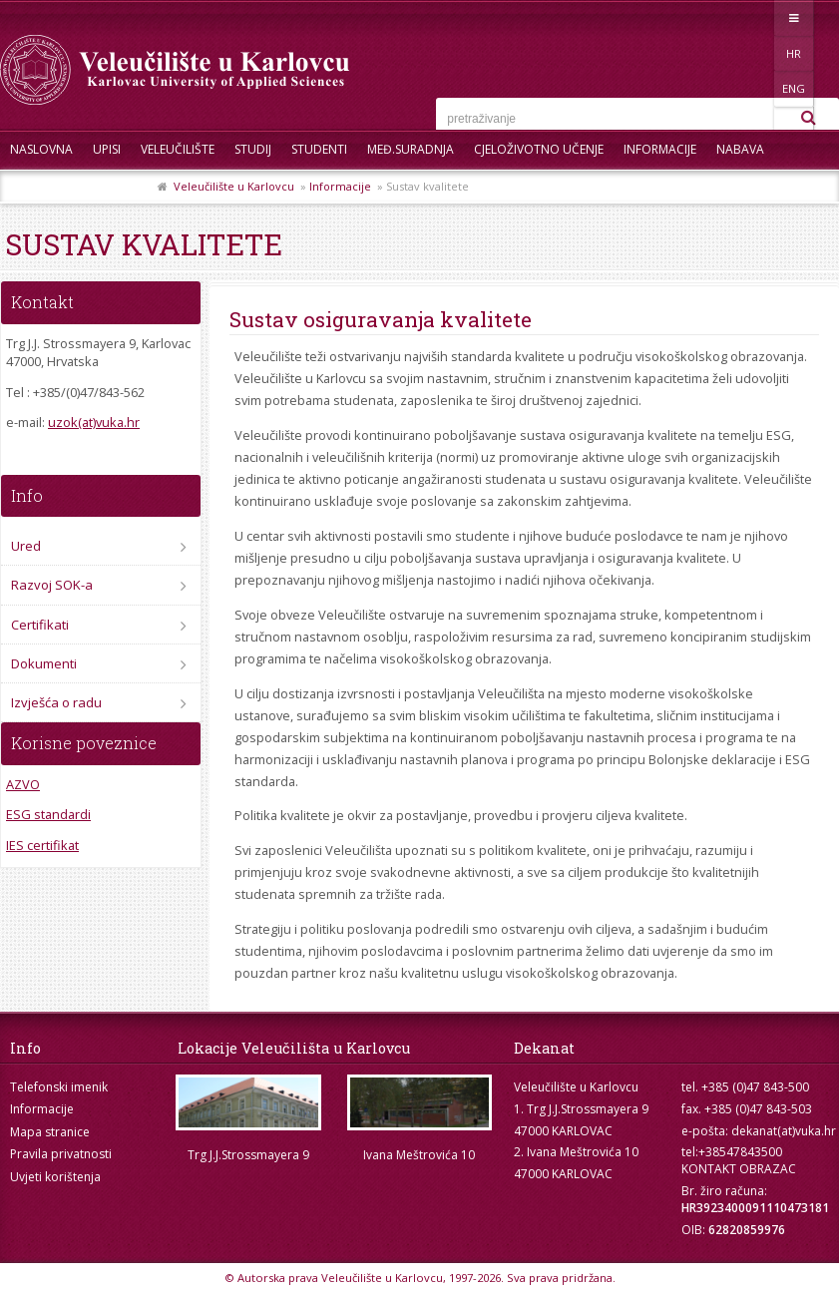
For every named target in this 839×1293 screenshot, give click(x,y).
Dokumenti (44, 663)
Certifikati (40, 625)
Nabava (740, 149)
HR (736, 17)
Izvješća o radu (56, 702)
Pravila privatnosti (61, 1153)
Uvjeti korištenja (55, 1176)
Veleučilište (177, 149)
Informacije (660, 149)
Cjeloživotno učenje (539, 149)
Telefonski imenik (59, 1086)
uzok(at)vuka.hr (94, 422)
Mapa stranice (50, 1131)
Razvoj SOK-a (52, 585)
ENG (777, 17)
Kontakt (37, 189)
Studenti (319, 149)
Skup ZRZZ (116, 189)
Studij (252, 149)
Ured (26, 546)
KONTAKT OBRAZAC (738, 1168)
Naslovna (41, 149)
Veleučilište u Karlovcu (234, 186)
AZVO (23, 784)
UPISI (107, 149)
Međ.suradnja (410, 149)
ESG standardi (48, 814)
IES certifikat (42, 845)
